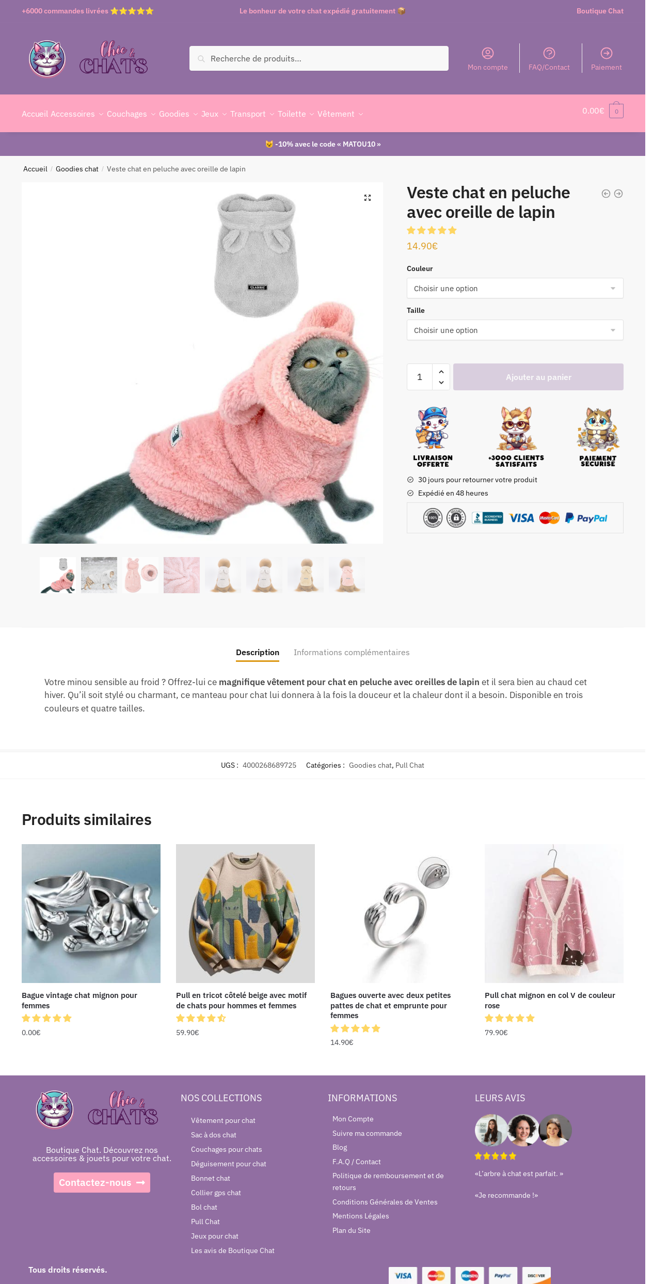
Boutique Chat (600, 10)
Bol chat (204, 1201)
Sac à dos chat (213, 1128)
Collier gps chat (216, 1186)
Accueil (35, 162)
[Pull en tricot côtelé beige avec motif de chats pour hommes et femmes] (245, 907)
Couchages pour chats (226, 1143)
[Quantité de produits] (420, 370)
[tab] (257, 638)
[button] (432, 224)
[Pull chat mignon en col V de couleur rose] (554, 907)
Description (257, 646)
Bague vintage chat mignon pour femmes (79, 994)
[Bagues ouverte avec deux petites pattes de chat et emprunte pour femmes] (399, 907)
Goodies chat (77, 162)
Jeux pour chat (214, 1229)
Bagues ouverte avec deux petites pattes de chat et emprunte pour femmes (390, 999)
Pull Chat (409, 759)
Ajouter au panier (538, 371)
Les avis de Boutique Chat (233, 1244)
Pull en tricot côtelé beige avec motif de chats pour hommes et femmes (241, 994)
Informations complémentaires (352, 646)
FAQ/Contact (549, 59)
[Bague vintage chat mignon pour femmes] (91, 907)
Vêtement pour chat (223, 1114)
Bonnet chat (210, 1172)
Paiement (606, 59)
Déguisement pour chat (228, 1157)
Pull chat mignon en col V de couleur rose (550, 994)
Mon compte (488, 59)
